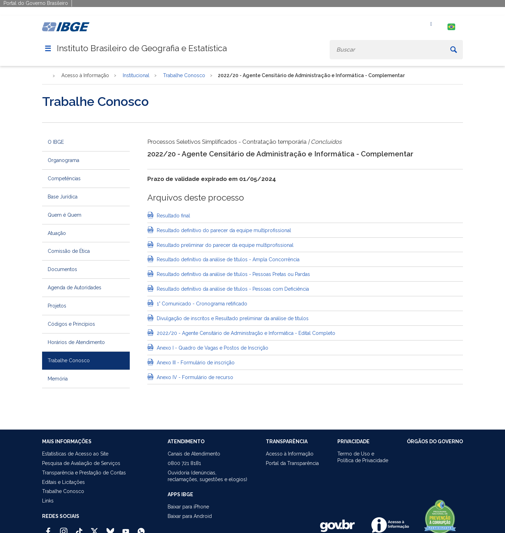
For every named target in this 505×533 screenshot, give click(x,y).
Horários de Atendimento (76, 342)
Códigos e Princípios (71, 324)
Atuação (57, 233)
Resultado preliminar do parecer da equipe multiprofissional (224, 245)
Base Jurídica (63, 197)
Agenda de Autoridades (74, 287)
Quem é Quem (64, 215)
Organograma (63, 160)
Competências (64, 178)
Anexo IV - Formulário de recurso (194, 377)
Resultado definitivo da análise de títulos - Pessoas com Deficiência (232, 289)
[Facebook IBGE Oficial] (48, 528)
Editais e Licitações (63, 482)
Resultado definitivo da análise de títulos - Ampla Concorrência (227, 259)
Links (48, 501)
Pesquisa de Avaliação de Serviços (81, 463)
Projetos (57, 306)
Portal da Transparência (292, 463)
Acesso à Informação (290, 454)
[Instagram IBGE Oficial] (64, 528)
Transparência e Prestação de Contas (84, 472)
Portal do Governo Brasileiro (36, 3)
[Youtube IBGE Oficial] (126, 528)
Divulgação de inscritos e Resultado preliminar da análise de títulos (232, 318)
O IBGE (56, 142)
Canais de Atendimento (194, 454)
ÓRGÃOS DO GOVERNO (435, 441)
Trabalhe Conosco (69, 360)
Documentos (62, 269)
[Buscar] (453, 49)
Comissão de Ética (69, 251)
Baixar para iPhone (188, 507)
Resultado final (172, 215)
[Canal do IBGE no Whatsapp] (141, 528)
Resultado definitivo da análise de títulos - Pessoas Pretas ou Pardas (232, 274)
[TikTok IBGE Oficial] (79, 528)
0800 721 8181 (184, 463)
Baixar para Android (190, 516)
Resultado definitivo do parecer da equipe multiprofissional (223, 230)
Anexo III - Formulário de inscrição (195, 362)
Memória (58, 379)
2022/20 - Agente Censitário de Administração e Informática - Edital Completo (245, 333)
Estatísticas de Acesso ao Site (75, 454)
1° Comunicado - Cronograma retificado (201, 303)
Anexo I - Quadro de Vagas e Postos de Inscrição (211, 348)
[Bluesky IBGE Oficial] (110, 528)
